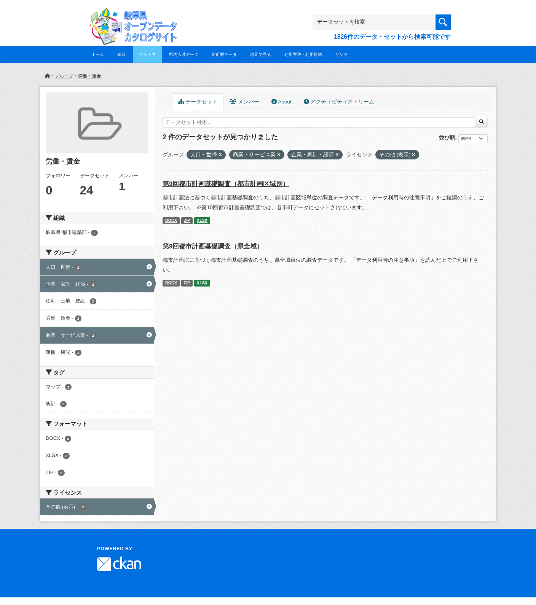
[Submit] (481, 122)
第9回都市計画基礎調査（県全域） (213, 246)
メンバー (244, 102)
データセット (198, 102)
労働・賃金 (89, 76)
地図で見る (260, 54)
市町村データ (224, 54)
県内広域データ (183, 54)
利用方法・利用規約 (303, 54)
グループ (147, 54)
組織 (121, 54)
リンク (341, 54)
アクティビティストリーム (339, 102)
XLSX (202, 220)
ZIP (187, 220)
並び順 (447, 138)
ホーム (97, 54)
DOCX (171, 220)
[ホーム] (47, 76)
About (281, 102)
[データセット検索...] (319, 122)
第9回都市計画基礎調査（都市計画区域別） (226, 184)
